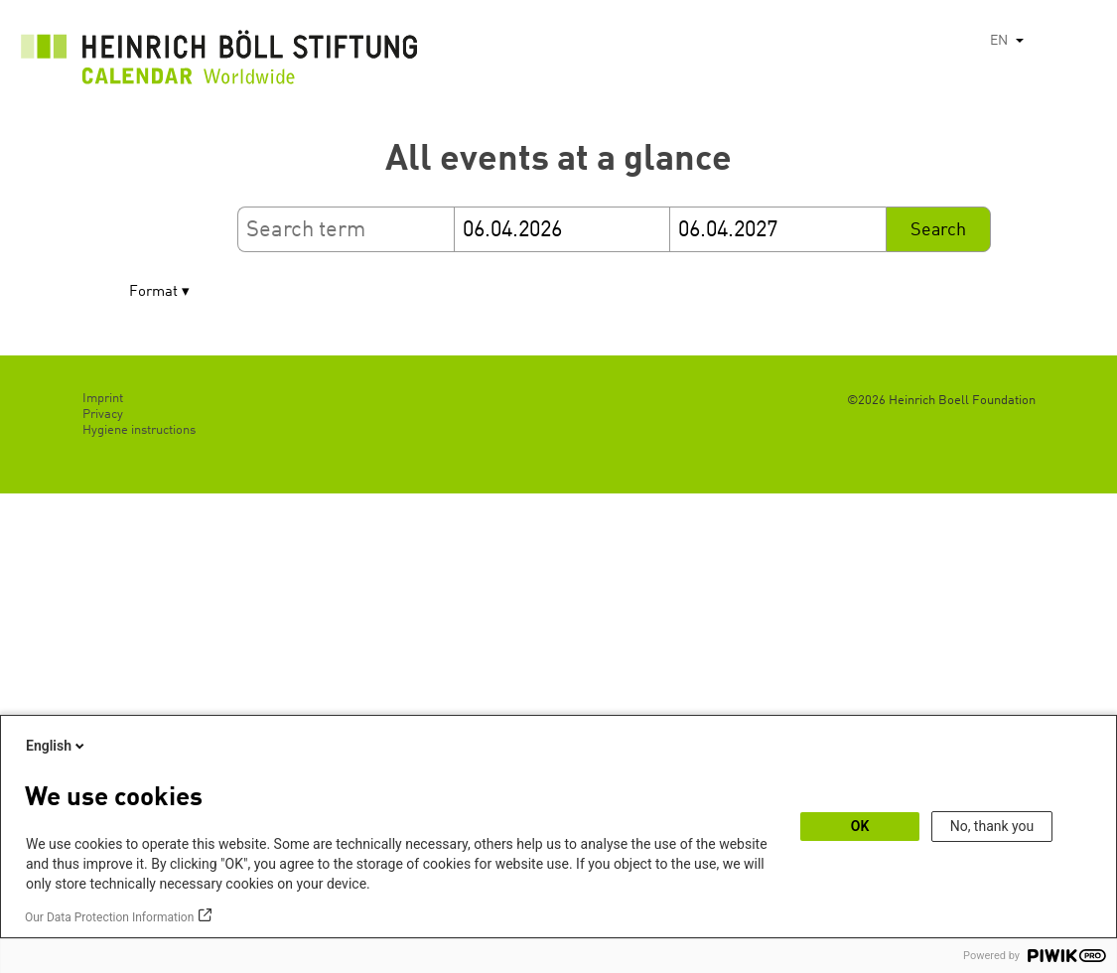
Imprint (102, 398)
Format (153, 292)
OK (860, 826)
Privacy (102, 414)
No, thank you (992, 826)
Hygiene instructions (139, 430)
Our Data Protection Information (109, 917)
